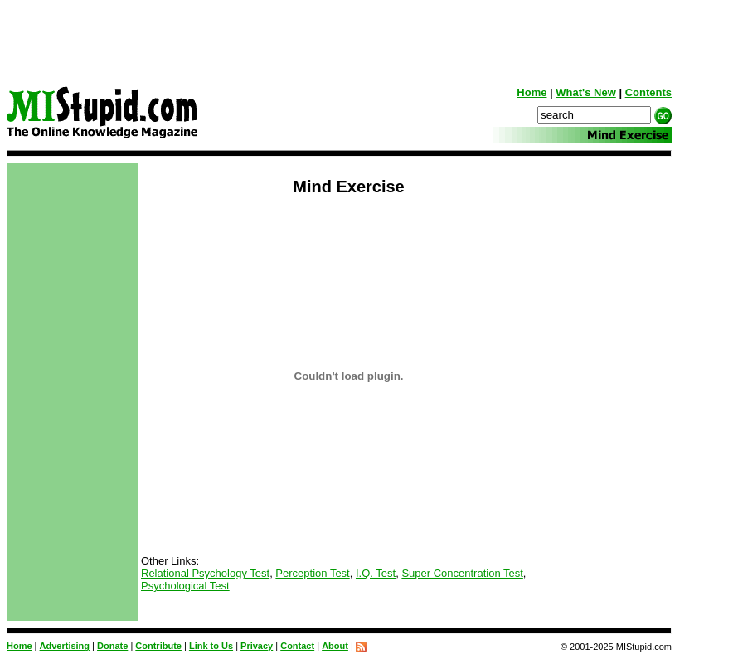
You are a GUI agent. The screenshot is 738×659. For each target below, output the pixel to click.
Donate (112, 646)
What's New (585, 92)
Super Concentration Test (461, 573)
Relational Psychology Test (205, 573)
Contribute (158, 646)
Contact (297, 646)
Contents (648, 92)
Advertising (65, 646)
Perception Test (312, 573)
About (335, 646)
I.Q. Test (376, 573)
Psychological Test (185, 585)
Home (531, 92)
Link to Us (211, 646)
